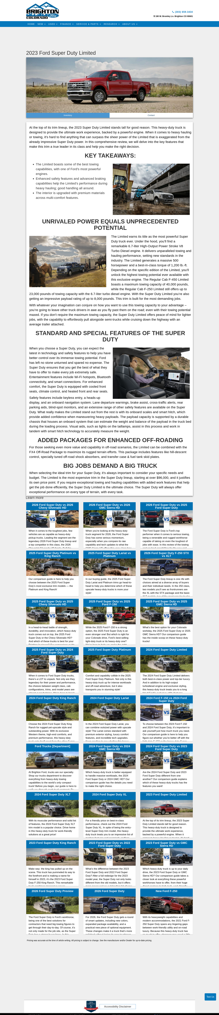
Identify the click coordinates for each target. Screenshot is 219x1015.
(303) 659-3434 (180, 12)
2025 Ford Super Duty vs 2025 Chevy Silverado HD (52, 604)
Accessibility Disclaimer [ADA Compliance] (117, 1007)
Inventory (68, 116)
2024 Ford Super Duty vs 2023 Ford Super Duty (166, 748)
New (43, 25)
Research (115, 25)
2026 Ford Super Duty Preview (52, 892)
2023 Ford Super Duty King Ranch (52, 843)
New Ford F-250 (166, 892)
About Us (134, 25)
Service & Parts (91, 25)
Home (31, 25)
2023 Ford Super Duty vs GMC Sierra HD (166, 845)
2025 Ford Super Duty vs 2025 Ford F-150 (109, 604)
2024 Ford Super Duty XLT (52, 795)
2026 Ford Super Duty (109, 892)
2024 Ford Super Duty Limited (166, 650)
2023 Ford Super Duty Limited (166, 795)
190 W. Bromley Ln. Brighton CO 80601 (174, 17)
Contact (151, 116)
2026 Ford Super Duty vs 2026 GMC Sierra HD (109, 507)
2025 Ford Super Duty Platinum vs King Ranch (52, 555)
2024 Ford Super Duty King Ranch (52, 698)
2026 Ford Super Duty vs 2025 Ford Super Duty (166, 507)
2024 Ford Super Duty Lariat (109, 698)
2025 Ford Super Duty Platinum (109, 650)
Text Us (210, 997)
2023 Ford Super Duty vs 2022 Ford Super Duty (109, 845)
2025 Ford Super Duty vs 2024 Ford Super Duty (52, 652)
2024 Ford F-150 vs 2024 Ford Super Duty (166, 700)
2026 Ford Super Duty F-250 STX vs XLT (166, 555)
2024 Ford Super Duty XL (109, 795)
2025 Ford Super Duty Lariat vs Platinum (109, 555)
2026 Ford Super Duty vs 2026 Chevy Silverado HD (52, 507)
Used (54, 25)
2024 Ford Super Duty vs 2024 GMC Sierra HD (109, 748)
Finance (69, 25)
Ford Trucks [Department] (52, 747)
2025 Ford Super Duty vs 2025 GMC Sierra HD (166, 604)
